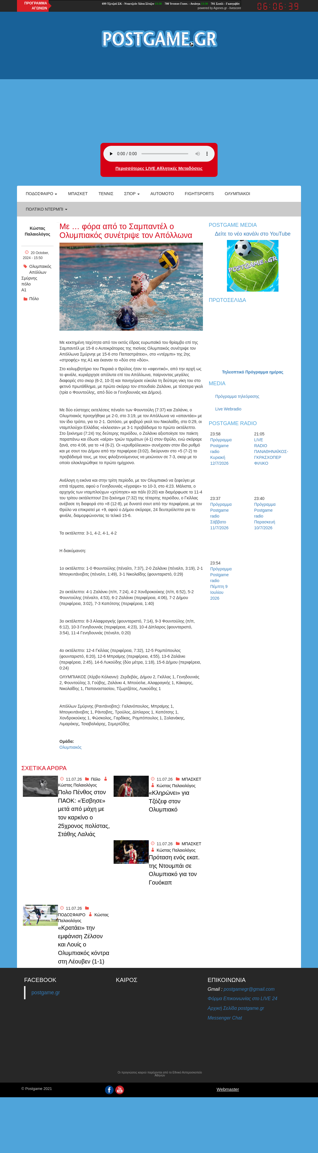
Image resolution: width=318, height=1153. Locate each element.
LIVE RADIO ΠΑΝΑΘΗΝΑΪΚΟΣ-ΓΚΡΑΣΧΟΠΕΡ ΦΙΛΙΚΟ (264, 451)
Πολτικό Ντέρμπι (46, 209)
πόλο (26, 284)
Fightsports (199, 193)
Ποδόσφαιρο (41, 193)
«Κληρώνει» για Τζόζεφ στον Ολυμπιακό (169, 801)
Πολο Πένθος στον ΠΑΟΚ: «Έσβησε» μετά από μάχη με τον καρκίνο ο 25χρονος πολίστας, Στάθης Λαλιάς (84, 813)
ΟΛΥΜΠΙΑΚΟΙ (237, 193)
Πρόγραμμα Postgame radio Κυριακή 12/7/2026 (220, 451)
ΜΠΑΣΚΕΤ (191, 779)
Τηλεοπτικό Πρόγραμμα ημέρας (252, 372)
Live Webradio (228, 409)
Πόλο (34, 298)
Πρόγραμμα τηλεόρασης (237, 396)
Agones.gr (220, 8)
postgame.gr (45, 992)
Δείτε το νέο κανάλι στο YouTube (252, 234)
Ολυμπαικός (40, 266)
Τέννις (105, 193)
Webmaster (228, 1089)
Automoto (162, 193)
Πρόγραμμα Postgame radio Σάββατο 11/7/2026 (220, 516)
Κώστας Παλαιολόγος (37, 231)
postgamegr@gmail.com (249, 989)
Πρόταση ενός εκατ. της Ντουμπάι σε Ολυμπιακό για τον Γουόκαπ (174, 870)
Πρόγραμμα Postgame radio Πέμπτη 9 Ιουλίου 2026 (220, 584)
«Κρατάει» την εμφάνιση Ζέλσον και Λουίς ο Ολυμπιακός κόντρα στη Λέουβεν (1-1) (83, 944)
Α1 (23, 290)
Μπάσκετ (78, 193)
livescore (235, 8)
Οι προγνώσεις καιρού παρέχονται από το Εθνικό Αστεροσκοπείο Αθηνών (160, 1074)
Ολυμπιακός (70, 747)
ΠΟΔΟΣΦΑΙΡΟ (72, 914)
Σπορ (132, 193)
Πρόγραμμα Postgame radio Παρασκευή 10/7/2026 (264, 516)
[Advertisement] (159, 96)
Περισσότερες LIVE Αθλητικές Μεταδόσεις (158, 168)
